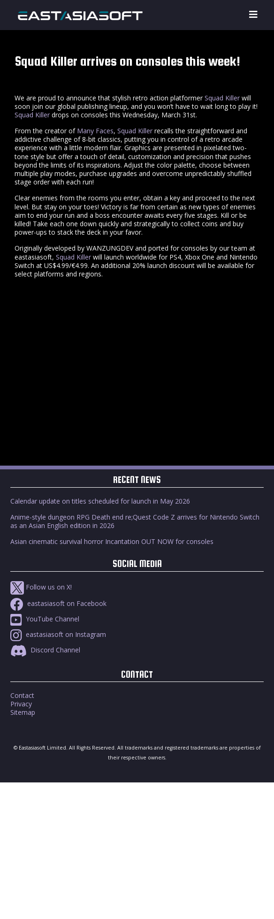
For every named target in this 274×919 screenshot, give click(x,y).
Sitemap (22, 712)
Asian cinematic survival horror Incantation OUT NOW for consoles (111, 541)
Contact (22, 695)
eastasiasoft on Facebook (58, 603)
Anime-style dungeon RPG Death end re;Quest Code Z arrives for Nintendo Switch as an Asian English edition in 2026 (134, 521)
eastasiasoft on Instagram (58, 634)
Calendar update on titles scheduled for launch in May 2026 (100, 501)
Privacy (21, 703)
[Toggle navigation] (253, 15)
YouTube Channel (44, 618)
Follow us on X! (41, 586)
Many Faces (95, 130)
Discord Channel (45, 649)
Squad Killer (222, 97)
